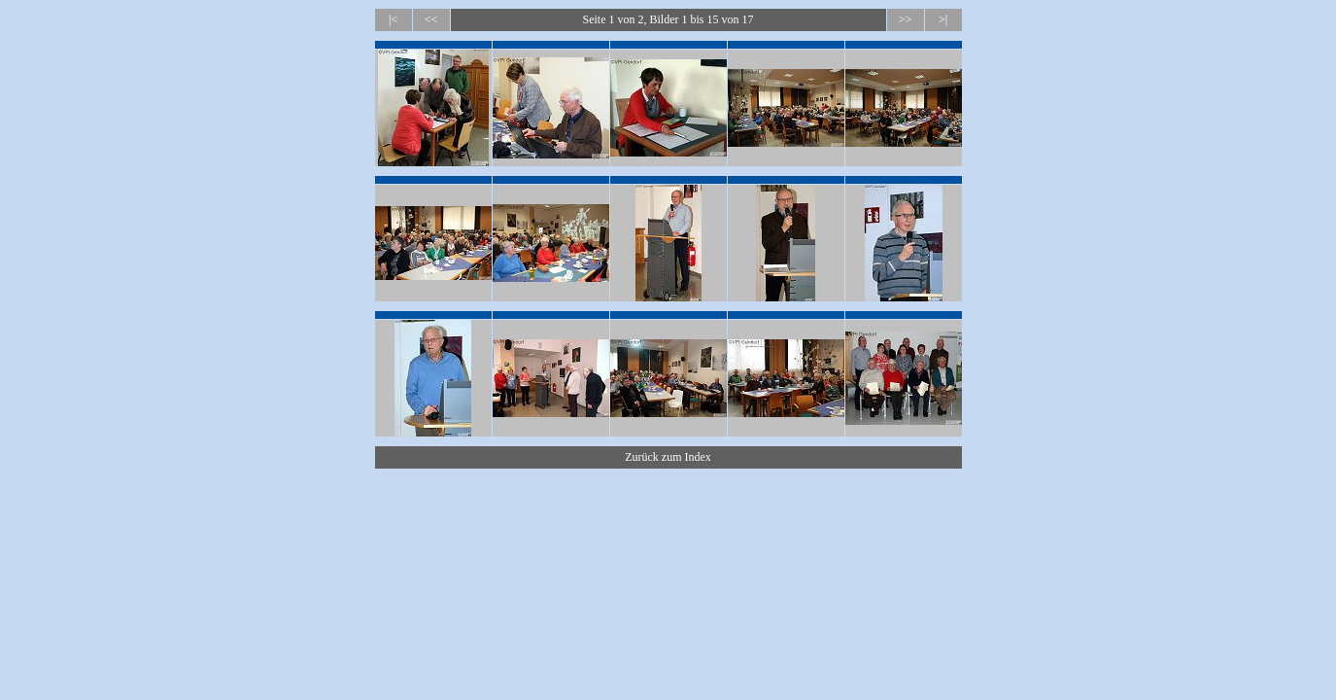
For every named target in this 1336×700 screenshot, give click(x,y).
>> (905, 19)
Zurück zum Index (668, 457)
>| (943, 19)
